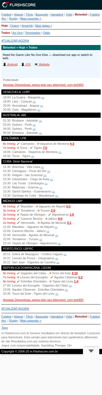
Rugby (13, 18)
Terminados (33, 32)
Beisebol (81, 14)
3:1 (69, 222)
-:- (42, 97)
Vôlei (69, 14)
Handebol (57, 14)
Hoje (4, 25)
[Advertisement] (51, 375)
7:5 (45, 147)
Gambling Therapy (53, 345)
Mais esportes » (30, 18)
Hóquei (18, 14)
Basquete (41, 14)
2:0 (53, 210)
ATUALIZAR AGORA (15, 40)
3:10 (75, 273)
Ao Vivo (18, 32)
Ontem (14, 25)
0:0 (68, 206)
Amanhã (27, 25)
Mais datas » (43, 25)
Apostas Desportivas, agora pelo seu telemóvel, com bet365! (43, 84)
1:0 (72, 214)
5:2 (80, 277)
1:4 (76, 281)
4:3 (72, 143)
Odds (46, 32)
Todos (5, 32)
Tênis (29, 14)
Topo (4, 327)
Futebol (6, 14)
